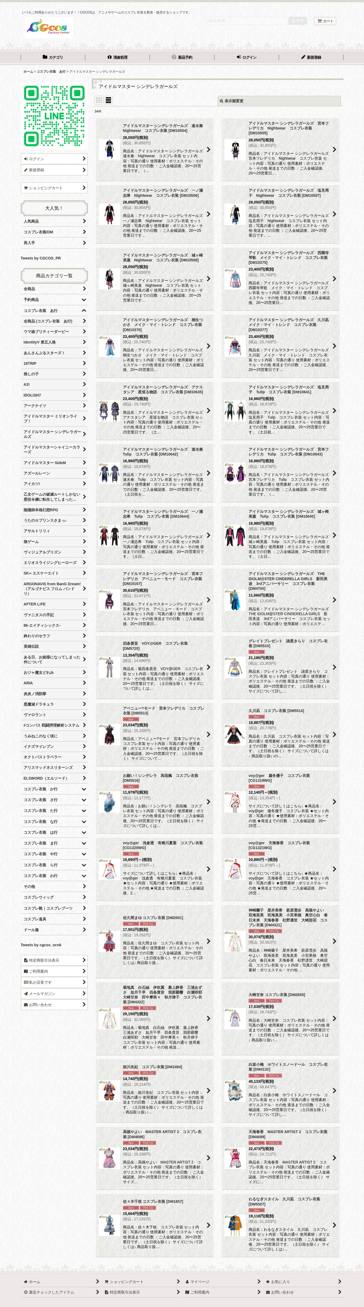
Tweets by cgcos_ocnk (41, 945)
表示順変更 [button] (231, 101)
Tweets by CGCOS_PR (41, 258)
